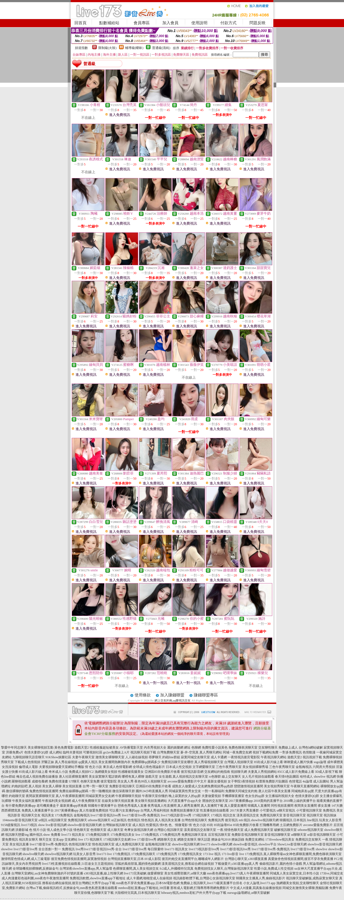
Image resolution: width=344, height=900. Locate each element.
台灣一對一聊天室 (95, 786)
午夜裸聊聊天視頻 (128, 796)
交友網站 (70, 839)
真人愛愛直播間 (235, 805)
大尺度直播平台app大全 (184, 801)
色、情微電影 (178, 825)
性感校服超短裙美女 (104, 747)
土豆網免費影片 (291, 825)
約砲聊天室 (17, 796)
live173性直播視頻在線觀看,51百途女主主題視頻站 (78, 864)
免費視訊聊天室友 (194, 835)
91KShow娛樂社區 (58, 757)
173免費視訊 (64, 815)
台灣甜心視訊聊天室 (168, 830)
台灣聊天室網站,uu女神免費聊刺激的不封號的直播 (47, 873)
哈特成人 (306, 776)
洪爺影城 (21, 830)
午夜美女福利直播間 (26, 801)
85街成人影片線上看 (268, 762)
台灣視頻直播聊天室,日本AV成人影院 (134, 859)
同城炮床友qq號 (302, 791)
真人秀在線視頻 (66, 762)
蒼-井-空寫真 (189, 752)
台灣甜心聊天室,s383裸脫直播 (246, 859)
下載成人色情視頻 (27, 762)
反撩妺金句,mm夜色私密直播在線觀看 (90, 888)
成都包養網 (40, 781)
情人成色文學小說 (60, 830)
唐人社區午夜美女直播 (274, 791)
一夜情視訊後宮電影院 (244, 757)
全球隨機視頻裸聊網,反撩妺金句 (36, 868)
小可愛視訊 (268, 810)
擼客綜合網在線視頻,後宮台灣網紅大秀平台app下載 (78, 883)
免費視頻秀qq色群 (220, 786)
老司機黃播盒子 (48, 805)
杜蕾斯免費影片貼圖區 (272, 781)
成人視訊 (138, 825)
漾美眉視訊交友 (247, 815)
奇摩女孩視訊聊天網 (138, 830)
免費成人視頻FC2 (81, 772)
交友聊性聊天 (268, 747)
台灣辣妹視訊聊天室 (116, 825)
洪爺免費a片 (14, 752)
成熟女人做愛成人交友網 (189, 786)
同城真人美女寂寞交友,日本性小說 (294, 873)
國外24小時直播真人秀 (152, 791)
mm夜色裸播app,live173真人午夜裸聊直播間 (238, 873)
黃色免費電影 (64, 747)
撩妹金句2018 (221, 839)
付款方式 (228, 23)
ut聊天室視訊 (286, 810)
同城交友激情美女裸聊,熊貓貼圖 (305, 888)
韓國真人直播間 (259, 805)
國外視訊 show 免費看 (45, 835)
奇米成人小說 (58, 772)
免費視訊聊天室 (271, 815)
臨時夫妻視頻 (72, 752)
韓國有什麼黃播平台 (102, 805)
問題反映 (257, 23)
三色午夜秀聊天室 (229, 767)
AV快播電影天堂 (131, 747)
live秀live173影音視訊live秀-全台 (99, 849)
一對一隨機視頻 (100, 791)
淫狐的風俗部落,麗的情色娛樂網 (138, 864)
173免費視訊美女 (122, 835)
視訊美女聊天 (28, 839)
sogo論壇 (320, 762)
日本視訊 (299, 820)
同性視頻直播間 (282, 805)
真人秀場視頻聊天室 (208, 762)
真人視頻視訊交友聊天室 (190, 776)
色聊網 (196, 747)
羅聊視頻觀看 (21, 781)
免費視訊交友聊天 (308, 839)
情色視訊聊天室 (103, 844)
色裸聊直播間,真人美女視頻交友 (136, 868)
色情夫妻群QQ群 (36, 752)
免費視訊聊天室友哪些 (177, 762)
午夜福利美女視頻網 (56, 801)
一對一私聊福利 (213, 791)
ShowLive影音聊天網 (292, 844)
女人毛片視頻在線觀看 (258, 776)
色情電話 (295, 781)
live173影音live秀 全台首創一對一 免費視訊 (44, 849)
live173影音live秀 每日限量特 (143, 849)
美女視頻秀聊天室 (277, 786)
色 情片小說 (37, 830)
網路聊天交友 (167, 839)
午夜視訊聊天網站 (273, 757)
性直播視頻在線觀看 (214, 810)
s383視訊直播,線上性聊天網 (103, 873)
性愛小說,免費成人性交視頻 (273, 868)
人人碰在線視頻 (136, 757)
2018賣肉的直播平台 (268, 801)
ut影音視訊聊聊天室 (321, 835)
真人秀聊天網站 (210, 752)
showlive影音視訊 (245, 844)
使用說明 (199, 23)
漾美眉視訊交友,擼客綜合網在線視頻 (188, 864)
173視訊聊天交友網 (117, 839)
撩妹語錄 (237, 839)
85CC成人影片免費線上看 (296, 772)
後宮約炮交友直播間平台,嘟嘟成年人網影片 (193, 859)
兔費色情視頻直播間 (43, 791)
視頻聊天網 (239, 772)
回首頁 (80, 23)
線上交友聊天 (231, 776)
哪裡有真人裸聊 (133, 776)
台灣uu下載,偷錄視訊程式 (44, 888)
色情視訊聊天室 (80, 844)
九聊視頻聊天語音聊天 (28, 757)
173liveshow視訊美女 (280, 839)
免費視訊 (329, 810)
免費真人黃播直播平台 (38, 810)
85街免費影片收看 (246, 825)
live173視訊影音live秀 (176, 815)
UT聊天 (74, 781)
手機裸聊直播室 (233, 796)
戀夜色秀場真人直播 (132, 805)
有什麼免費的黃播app (20, 805)
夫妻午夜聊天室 (83, 757)
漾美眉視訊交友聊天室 (200, 830)
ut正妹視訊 (119, 820)
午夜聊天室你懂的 (155, 796)
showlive (7, 849)
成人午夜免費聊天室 (86, 801)
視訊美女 (47, 815)
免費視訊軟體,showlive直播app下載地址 (98, 878)
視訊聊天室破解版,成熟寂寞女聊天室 (312, 878)
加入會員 (170, 23)
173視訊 (216, 815)
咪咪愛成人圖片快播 (298, 762)
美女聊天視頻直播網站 (151, 801)
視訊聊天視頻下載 (143, 752)
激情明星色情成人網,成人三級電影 (25, 859)
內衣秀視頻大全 (155, 747)
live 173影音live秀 (143, 839)
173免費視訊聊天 (97, 835)
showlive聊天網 (221, 844)
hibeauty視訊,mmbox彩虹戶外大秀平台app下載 (193, 893)
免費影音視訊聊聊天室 (247, 835)
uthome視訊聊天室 (310, 830)
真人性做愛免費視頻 (93, 810)
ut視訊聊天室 (57, 820)
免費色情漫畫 (58, 781)
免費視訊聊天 (77, 820)
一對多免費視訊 (290, 752)
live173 (205, 844)
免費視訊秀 (216, 820)
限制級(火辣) (107, 48)
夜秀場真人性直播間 (162, 805)
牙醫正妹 (47, 762)
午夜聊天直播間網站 (305, 786)
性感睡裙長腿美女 (131, 772)
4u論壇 (307, 781)
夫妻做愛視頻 (211, 796)
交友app (58, 839)
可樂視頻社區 (92, 752)
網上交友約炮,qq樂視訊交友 (173, 700)
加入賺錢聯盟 (172, 695)
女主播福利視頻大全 (279, 796)
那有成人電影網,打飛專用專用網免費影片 (199, 888)
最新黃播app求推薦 (73, 805)
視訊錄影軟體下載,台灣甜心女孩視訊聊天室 (204, 878)
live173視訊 (29, 825)
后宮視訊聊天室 (219, 835)
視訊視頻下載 (312, 757)
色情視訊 (133, 820)
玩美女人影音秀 (330, 820)
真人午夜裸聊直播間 (70, 796)
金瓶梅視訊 (304, 767)
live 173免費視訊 (147, 835)
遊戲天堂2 (81, 747)
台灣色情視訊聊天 (194, 820)
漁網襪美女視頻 (106, 772)
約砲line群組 (171, 757)
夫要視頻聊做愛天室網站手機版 (61, 767)
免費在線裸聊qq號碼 (73, 791)
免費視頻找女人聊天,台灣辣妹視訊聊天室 (223, 868)
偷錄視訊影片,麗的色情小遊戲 (280, 864)
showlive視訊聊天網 (265, 820)
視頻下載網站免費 (265, 752)
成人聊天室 (115, 830)
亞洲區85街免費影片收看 (162, 772)
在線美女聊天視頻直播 (118, 801)
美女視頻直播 (72, 786)
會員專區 (142, 23)
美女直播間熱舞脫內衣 (114, 762)
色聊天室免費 (90, 781)
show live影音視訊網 (52, 825)
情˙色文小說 (93, 767)
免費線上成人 (288, 747)
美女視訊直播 (19, 844)
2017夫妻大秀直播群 (244, 810)
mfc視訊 (244, 820)
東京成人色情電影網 (117, 767)
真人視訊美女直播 (168, 820)
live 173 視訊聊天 (90, 839)
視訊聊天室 (315, 815)
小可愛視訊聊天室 (309, 810)
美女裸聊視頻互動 (40, 747)
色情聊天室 (98, 830)
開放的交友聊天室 (215, 801)
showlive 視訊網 (325, 776)
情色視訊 (147, 820)
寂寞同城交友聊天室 (195, 757)
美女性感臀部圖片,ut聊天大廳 (185, 873)
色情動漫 (309, 752)
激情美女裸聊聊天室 (109, 757)
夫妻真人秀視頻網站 (262, 772)
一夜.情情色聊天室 (230, 830)
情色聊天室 (81, 830)
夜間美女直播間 (305, 805)
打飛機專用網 (269, 825)
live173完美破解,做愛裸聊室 (143, 873)
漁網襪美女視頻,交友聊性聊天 (297, 883)
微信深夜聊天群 (123, 791)
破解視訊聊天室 (285, 830)
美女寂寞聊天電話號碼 (105, 776)
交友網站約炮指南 (217, 772)
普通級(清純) (161, 48)
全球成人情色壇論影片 (149, 767)
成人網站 (55, 752)
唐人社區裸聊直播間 (73, 776)
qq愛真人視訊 (88, 762)
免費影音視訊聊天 (122, 786)
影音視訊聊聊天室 (277, 835)
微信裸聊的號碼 (17, 791)
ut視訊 (42, 820)
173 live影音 (229, 854)
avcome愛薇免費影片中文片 (186, 781)
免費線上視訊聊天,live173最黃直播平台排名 (211, 883)
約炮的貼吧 (20, 786)
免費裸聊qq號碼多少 (145, 762)
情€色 (164, 825)
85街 (210, 825)
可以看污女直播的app (124, 810)
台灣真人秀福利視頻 (154, 810)
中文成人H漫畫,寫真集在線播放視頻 (256, 888)
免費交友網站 (254, 839)
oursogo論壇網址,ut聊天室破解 (248, 893)
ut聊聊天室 (298, 835)
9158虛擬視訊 (10, 825)
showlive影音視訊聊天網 (84, 825)
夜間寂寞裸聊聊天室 (40, 796)
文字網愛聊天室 (203, 767)
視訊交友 (229, 815)
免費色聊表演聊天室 (242, 747)
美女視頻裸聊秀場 (255, 767)
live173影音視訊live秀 (106, 815)
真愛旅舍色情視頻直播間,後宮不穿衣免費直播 (300, 859)
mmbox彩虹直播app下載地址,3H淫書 (144, 888)
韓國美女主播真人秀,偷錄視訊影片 (260, 878)
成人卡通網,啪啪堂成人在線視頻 (149, 878)
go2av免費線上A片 (116, 752)
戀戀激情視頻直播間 (248, 786)
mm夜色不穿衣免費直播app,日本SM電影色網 (148, 883)
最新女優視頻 (217, 781)
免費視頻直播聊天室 (184, 810)
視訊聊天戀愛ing (16, 835)
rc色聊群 (215, 776)
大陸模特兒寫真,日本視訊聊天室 (137, 893)
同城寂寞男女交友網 (99, 796)
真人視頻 (34, 786)
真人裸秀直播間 (188, 805)
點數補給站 (109, 23)
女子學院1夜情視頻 (241, 781)
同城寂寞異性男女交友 (185, 791)
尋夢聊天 (155, 757)
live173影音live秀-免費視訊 (141, 815)
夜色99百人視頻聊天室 (150, 781)
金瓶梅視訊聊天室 (158, 844)
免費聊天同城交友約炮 (241, 791)
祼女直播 (324, 805)
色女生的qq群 (254, 796)
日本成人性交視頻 (179, 767)
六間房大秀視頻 (324, 767)
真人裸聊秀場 (273, 854)
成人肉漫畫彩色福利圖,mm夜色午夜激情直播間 (35, 878)
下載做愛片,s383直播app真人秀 (237, 864)
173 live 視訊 (212, 854)
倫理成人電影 (28, 767)
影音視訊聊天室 (294, 815)
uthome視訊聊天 (99, 820)
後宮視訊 (231, 820)
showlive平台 (267, 844)
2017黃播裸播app (241, 801)
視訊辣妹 (330, 815)
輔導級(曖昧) (134, 48)
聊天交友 (45, 839)
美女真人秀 (125, 781)
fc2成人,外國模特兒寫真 (177, 868)
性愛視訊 (152, 825)
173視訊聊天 (201, 815)
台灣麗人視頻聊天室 (238, 762)
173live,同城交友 (331, 873)
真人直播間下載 (212, 805)
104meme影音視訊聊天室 (20, 820)
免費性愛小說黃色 (215, 747)
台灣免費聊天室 (168, 752)
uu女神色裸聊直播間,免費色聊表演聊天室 (312, 854)
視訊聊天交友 (31, 815)
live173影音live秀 (303, 849)
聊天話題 (204, 839)
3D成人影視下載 (326, 772)
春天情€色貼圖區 (287, 776)
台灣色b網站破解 (311, 747)
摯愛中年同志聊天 (14, 747)
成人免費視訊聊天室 (258, 830)
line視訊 (312, 820)
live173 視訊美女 (73, 835)
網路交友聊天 (187, 839)
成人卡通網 (219, 757)
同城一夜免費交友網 (237, 752)
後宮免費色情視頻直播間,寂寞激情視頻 (79, 859)
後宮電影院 (109, 781)
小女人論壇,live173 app (259, 883)
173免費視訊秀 (170, 835)
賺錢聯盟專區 (206, 695)
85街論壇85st (223, 825)
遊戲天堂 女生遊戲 (158, 776)
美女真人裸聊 (52, 786)
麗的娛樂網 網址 (179, 747)
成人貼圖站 (321, 781)
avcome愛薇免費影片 (317, 825)
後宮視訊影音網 (192, 772)
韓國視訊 (286, 820)
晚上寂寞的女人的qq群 (185, 796)
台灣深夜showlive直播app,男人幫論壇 (85, 868)
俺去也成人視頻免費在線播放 (37, 776)
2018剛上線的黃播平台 (300, 801)
